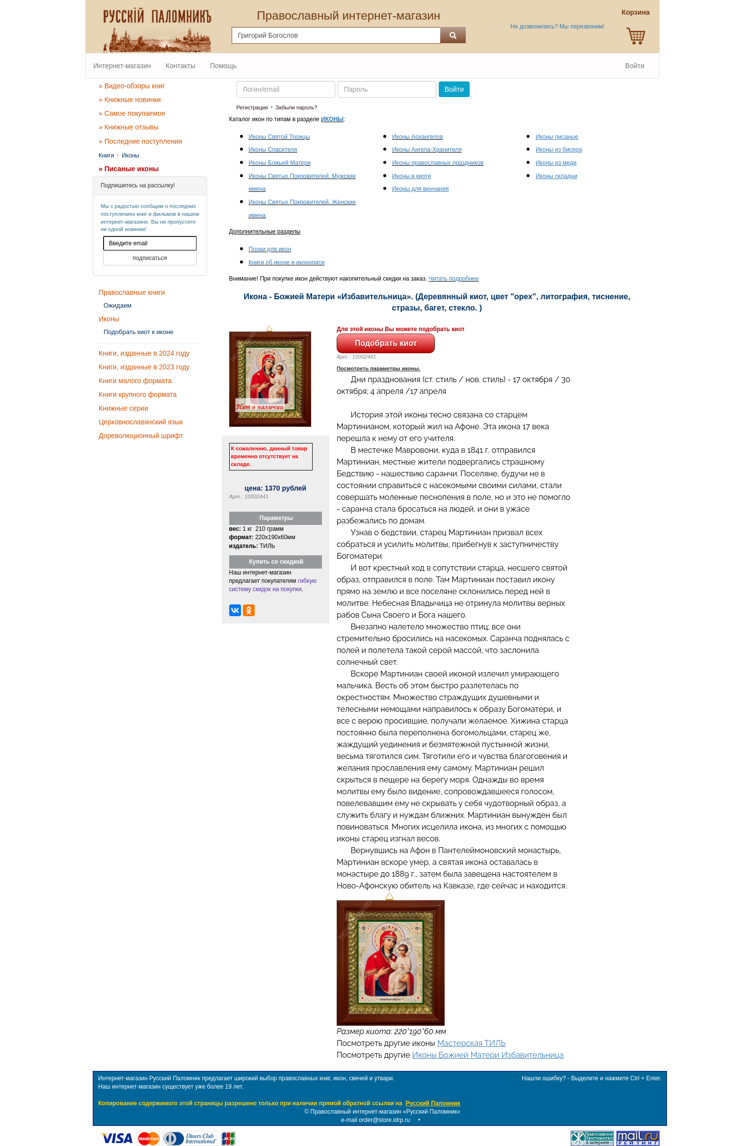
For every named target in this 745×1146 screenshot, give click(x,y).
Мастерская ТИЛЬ (471, 1043)
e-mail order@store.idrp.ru (375, 1120)
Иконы (130, 155)
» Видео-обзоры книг (132, 86)
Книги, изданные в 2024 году (144, 353)
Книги (106, 155)
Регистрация (252, 107)
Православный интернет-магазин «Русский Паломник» (385, 1111)
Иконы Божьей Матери (280, 162)
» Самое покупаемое (132, 113)
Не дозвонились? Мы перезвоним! (557, 26)
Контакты (180, 66)
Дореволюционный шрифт (141, 436)
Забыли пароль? (296, 107)
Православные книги (132, 292)
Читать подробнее (454, 278)
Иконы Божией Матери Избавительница (488, 1055)
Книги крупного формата (138, 394)
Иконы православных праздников (437, 162)
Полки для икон (270, 249)
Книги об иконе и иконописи (287, 262)
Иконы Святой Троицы (279, 136)
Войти (634, 66)
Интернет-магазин (122, 66)
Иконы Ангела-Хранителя (427, 149)
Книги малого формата (135, 381)
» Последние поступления (140, 141)
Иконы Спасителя (273, 149)
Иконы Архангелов (417, 136)
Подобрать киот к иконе (139, 332)
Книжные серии (123, 408)
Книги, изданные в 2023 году (144, 367)
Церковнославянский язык (141, 422)
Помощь (223, 66)
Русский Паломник (432, 1103)
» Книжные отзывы (129, 127)
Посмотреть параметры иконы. (379, 368)
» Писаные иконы (129, 169)
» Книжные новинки (130, 100)
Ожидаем (118, 305)
